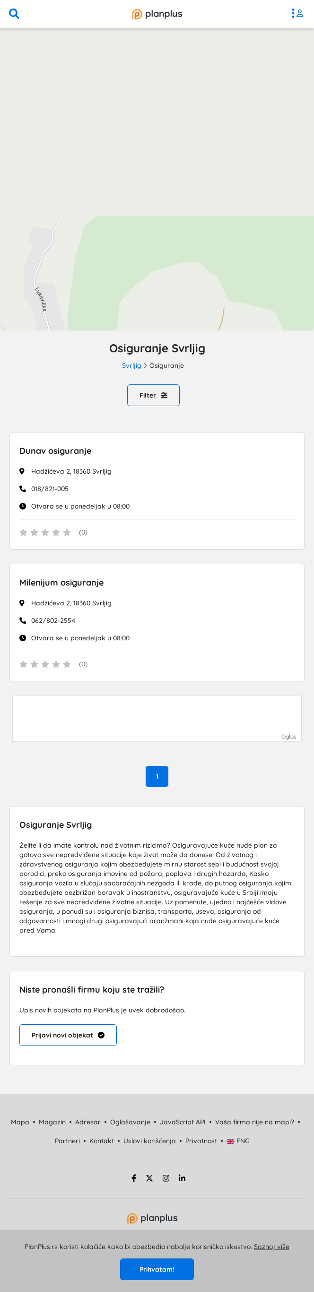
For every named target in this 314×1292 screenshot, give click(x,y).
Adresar (88, 1122)
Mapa (20, 1122)
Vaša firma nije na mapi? (254, 1122)
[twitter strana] (149, 1180)
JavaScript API (183, 1122)
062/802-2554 (53, 620)
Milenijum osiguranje (61, 582)
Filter (153, 395)
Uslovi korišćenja (149, 1141)
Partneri (67, 1141)
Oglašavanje (130, 1122)
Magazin (52, 1122)
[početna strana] (152, 1221)
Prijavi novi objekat (68, 1035)
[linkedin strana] (182, 1180)
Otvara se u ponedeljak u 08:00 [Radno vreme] (80, 506)
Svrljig (131, 365)
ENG (238, 1141)
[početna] (157, 14)
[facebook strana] (132, 1180)
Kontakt (101, 1141)
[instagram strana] (166, 1180)
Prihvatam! (157, 1269)
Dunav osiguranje (55, 450)
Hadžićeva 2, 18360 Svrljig (71, 471)
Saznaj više (271, 1246)
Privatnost (201, 1141)
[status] (157, 533)
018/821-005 (50, 488)
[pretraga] (14, 14)
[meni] (299, 14)
